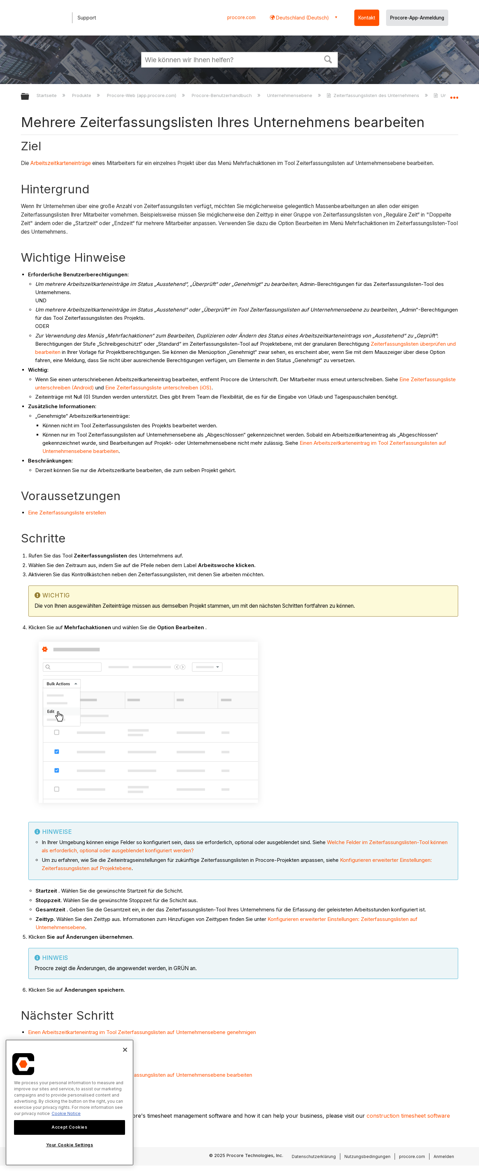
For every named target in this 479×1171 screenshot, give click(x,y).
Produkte (82, 95)
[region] (69, 1102)
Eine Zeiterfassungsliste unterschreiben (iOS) (158, 387)
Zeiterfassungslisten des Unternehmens (374, 95)
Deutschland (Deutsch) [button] (302, 17)
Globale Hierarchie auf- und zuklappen (29, 97)
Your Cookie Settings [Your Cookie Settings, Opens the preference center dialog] (69, 1144)
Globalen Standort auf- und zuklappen (454, 94)
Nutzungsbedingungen (367, 1156)
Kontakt (366, 17)
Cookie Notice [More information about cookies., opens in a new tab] (66, 1113)
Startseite (47, 95)
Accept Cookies (69, 1127)
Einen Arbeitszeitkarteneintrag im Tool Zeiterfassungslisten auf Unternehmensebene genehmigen (142, 1032)
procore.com (241, 17)
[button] (328, 58)
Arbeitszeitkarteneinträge (61, 163)
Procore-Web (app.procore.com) (142, 95)
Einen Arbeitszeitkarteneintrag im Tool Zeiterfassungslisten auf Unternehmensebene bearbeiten (140, 1075)
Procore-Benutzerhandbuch (222, 95)
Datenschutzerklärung (314, 1156)
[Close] (125, 1049)
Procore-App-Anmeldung (417, 17)
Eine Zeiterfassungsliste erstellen (67, 512)
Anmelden (444, 1156)
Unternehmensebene (290, 95)
